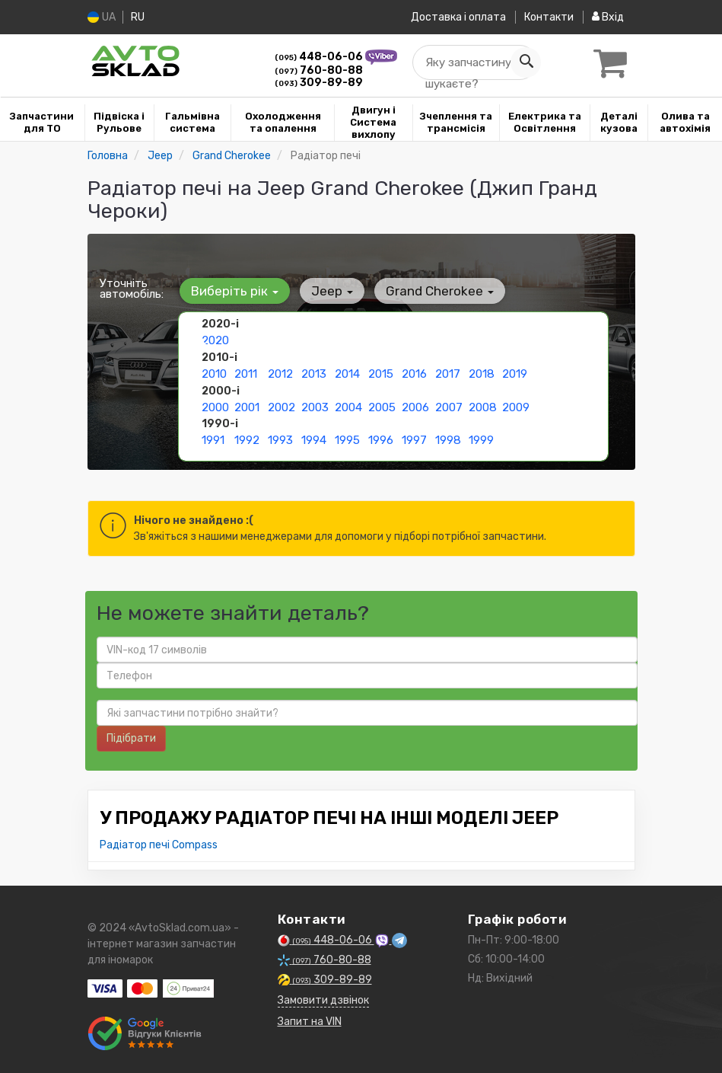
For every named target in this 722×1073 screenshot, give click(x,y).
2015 (380, 372)
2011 (245, 372)
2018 (481, 372)
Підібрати (131, 738)
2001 (246, 404)
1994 (313, 436)
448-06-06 (320, 56)
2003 (315, 404)
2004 (348, 404)
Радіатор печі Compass (159, 844)
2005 (382, 404)
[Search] (519, 62)
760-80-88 (319, 70)
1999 (481, 436)
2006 (415, 404)
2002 (281, 404)
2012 (280, 372)
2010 (214, 372)
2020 (215, 340)
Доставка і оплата (452, 17)
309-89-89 (319, 82)
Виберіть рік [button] (233, 291)
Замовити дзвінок (323, 1000)
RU (140, 17)
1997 (414, 436)
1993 (280, 436)
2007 (448, 404)
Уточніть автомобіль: (132, 288)
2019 (514, 372)
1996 (380, 436)
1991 (213, 436)
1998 (447, 436)
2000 (215, 404)
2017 (447, 372)
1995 (347, 436)
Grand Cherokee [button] (431, 291)
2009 (516, 404)
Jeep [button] (327, 291)
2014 (347, 372)
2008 (482, 404)
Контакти (546, 17)
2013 (313, 372)
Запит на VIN (310, 1021)
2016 (414, 372)
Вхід (608, 17)
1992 (246, 436)
